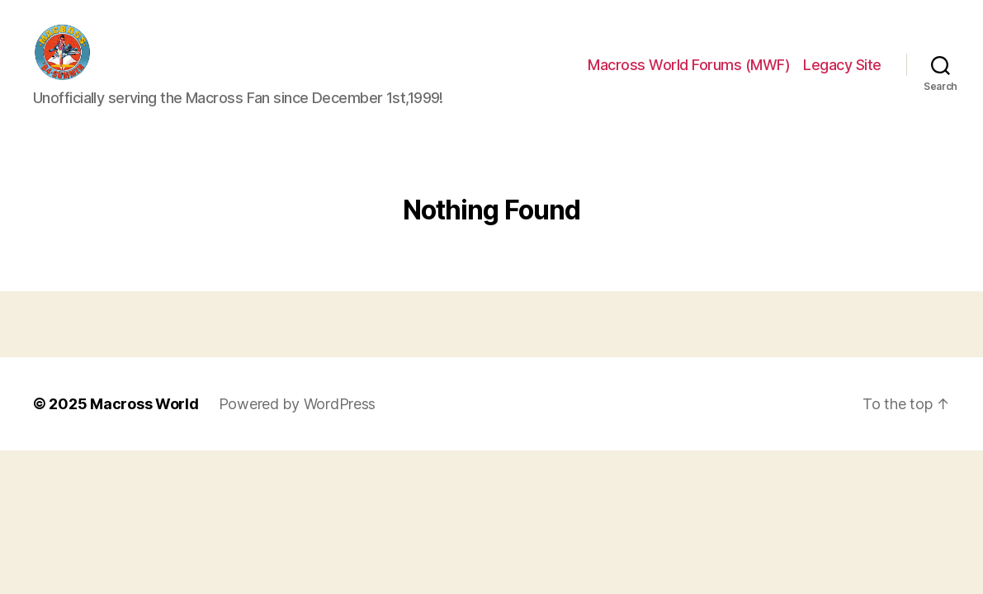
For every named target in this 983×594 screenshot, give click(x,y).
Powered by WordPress (297, 420)
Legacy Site (842, 73)
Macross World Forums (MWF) (689, 73)
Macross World (144, 420)
